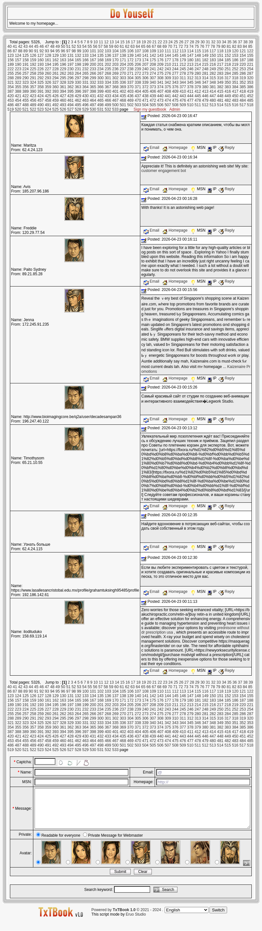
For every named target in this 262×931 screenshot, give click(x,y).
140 (138, 55)
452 (250, 96)
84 (245, 46)
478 (197, 100)
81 (229, 46)
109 (153, 51)
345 (190, 82)
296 (70, 78)
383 (228, 87)
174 (145, 60)
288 (10, 78)
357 (33, 87)
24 (170, 42)
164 (70, 60)
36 (235, 42)
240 (145, 69)
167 (93, 60)
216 (212, 64)
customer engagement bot (163, 170)
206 (138, 64)
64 (138, 46)
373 (153, 87)
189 (10, 64)
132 (78, 55)
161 (48, 60)
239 (138, 69)
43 (25, 46)
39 (251, 42)
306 (145, 78)
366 (100, 87)
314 (205, 78)
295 (63, 78)
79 (218, 46)
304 (130, 78)
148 (197, 55)
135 (100, 55)
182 (205, 60)
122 (250, 51)
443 (183, 96)
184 (220, 60)
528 (78, 109)
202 (108, 64)
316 (220, 78)
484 (243, 100)
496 (85, 105)
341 (160, 82)
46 (41, 46)
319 (243, 78)
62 (127, 46)
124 (18, 55)
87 (15, 51)
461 (70, 100)
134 (93, 55)
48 (52, 46)
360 (55, 87)
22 (160, 42)
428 (70, 96)
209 (160, 64)
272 (138, 73)
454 (18, 100)
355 (18, 87)
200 (93, 64)
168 (100, 60)
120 (235, 51)
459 (55, 100)
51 (68, 46)
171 (123, 60)
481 (220, 100)
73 (186, 46)
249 (212, 69)
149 (205, 55)
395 (70, 91)
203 (115, 64)
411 (190, 91)
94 (52, 51)
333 (100, 82)
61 (122, 46)
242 (160, 69)
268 (108, 73)
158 (25, 60)
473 (160, 100)
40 (9, 46)
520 (18, 109)
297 (78, 78)
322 (18, 82)
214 (197, 64)
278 (183, 73)
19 (144, 42)
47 (47, 46)
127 (40, 55)
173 (138, 60)
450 (235, 96)
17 (133, 42)
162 (55, 60)
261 (55, 73)
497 (93, 105)
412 (197, 91)
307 (153, 78)
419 (250, 91)
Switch (218, 917)
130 (63, 55)
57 (100, 46)
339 (145, 82)
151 (220, 55)
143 (160, 55)
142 (153, 55)
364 (85, 87)
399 (100, 91)
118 (220, 51)
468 (123, 100)
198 (78, 64)
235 (108, 69)
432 (100, 96)
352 (243, 82)
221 (250, 64)
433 (108, 96)
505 (153, 105)
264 (78, 73)
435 (123, 96)
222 (10, 69)
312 (190, 78)
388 (18, 91)
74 (191, 46)
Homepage (175, 147)
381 (212, 87)
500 (115, 105)
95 (57, 51)
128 (48, 55)
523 (40, 109)
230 (70, 69)
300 (100, 78)
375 (168, 87)
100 (85, 51)
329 (70, 82)
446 (205, 96)
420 (10, 96)
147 (190, 55)
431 (93, 96)
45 (36, 46)
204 (123, 64)
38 (245, 42)
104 (115, 51)
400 (108, 91)
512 (205, 105)
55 (90, 46)
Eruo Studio (136, 922)
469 (130, 100)
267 (100, 73)
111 (168, 51)
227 (48, 69)
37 (240, 42)
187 (243, 60)
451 (243, 96)
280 (197, 73)
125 (25, 55)
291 (33, 78)
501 (123, 105)
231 (78, 69)
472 (153, 100)
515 (228, 105)
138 (123, 55)
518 (250, 105)
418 (243, 91)
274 (153, 73)
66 (148, 46)
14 (117, 42)
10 (96, 42)
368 (115, 87)
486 (10, 105)
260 (48, 73)
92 (41, 51)
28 (192, 42)
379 (197, 87)
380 (205, 87)
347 (205, 82)
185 (228, 60)
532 (108, 109)
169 (108, 60)
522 (33, 109)
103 (108, 51)
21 (154, 42)
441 (168, 96)
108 (145, 51)
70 (170, 46)
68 (159, 46)
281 (205, 73)
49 (57, 46)
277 (175, 73)
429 (78, 96)
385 (243, 87)
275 (160, 73)
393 (55, 91)
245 (183, 69)
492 (55, 105)
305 (138, 78)
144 (168, 55)
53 (79, 46)
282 (212, 73)
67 (154, 46)
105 (123, 51)
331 (85, 82)
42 (20, 46)
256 (18, 73)
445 (197, 96)
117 (212, 51)
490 (40, 105)
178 (175, 60)
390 (33, 91)
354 (10, 87)
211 (175, 64)
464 (93, 100)
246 (190, 69)
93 (47, 51)
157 (18, 60)
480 (212, 100)
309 (168, 78)
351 (235, 82)
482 (228, 100)
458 (48, 100)
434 (115, 96)
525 (55, 109)
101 (93, 51)
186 (235, 60)
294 (55, 78)
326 (48, 82)
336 (123, 82)
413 (205, 91)
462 (78, 100)
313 (197, 78)
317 (228, 78)
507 (168, 105)
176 (160, 60)
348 (212, 82)
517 (243, 105)
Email (151, 147)
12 (106, 42)
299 (93, 78)
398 (93, 91)
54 (84, 46)
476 (183, 100)
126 (33, 55)
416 (228, 91)
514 (220, 105)
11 (101, 42)
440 (160, 96)
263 (70, 73)
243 (168, 69)
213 (190, 64)
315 (212, 78)
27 (186, 42)
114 (190, 51)
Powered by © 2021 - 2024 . (127, 917)
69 (164, 46)
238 (130, 69)
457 (40, 100)
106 (130, 51)
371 (138, 87)
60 (116, 46)
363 (78, 87)
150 (212, 55)
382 (220, 87)
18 (138, 42)
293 (48, 78)
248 (205, 69)
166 (85, 60)
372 (145, 87)
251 (228, 69)
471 (145, 100)
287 (250, 73)
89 (25, 51)
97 (68, 51)
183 (212, 60)
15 (122, 42)
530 (93, 109)
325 (40, 82)
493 (63, 105)
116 (205, 51)
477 (190, 100)
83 (239, 46)
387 (10, 91)
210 (168, 64)
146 (183, 55)
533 (115, 109)
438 (145, 96)
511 (197, 105)
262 (63, 73)
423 (33, 96)
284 (228, 73)
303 (123, 78)
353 (250, 82)
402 (123, 91)
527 (70, 109)
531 (100, 109)
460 (63, 100)
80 (223, 46)
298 (85, 78)
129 (55, 55)
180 (190, 60)
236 (115, 69)
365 (93, 87)
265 (85, 73)
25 (176, 42)
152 (228, 55)
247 (197, 69)
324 (33, 82)
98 (73, 51)
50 (63, 46)
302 (115, 78)
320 (250, 78)
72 (181, 46)
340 (153, 82)
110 (160, 51)
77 (207, 46)
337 (130, 82)
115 (197, 51)
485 (250, 100)
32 (213, 42)
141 (145, 55)
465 (100, 100)
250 (220, 69)
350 (228, 82)
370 (130, 87)
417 (235, 91)
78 (213, 46)
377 (183, 87)
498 (100, 105)
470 (138, 100)
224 (25, 69)
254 (250, 69)
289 (18, 78)
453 (10, 100)
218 (228, 64)
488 (25, 105)
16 (128, 42)
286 (243, 73)
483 (235, 100)
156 (10, 60)
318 (235, 78)
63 (132, 46)
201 (100, 64)
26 (181, 42)
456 (33, 100)
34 (224, 42)
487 (18, 105)
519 (10, 109)
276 (168, 73)
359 (48, 87)
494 (70, 105)
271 (130, 73)
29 (197, 42)
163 (63, 60)
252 (235, 69)
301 (108, 78)
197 (70, 64)
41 (15, 46)
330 (78, 82)
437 (138, 96)
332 (93, 82)
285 (235, 73)
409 (175, 91)
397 (85, 91)
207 (145, 64)
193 (40, 64)
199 (85, 64)
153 (235, 55)
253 (243, 69)
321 (10, 82)
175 (153, 60)
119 (228, 51)
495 (78, 105)
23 (165, 42)
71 (175, 46)
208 (153, 64)
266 (93, 73)
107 (138, 51)
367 (108, 87)
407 (160, 91)
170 (115, 60)
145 (175, 55)
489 (33, 105)
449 (228, 96)
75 (197, 46)
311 (183, 78)
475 (175, 100)
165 (78, 60)
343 (175, 82)
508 (175, 105)
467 (115, 100)
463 (85, 100)
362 (70, 87)
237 (123, 69)
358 (40, 87)
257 (25, 73)
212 (183, 64)
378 (190, 87)
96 (63, 51)
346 (197, 82)
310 (175, 78)
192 (33, 64)
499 (108, 105)
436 (130, 96)
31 (208, 42)
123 (10, 55)
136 (108, 55)
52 (73, 46)
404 (138, 91)
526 (63, 109)
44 (31, 46)
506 (160, 105)
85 (250, 46)
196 (63, 64)
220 (243, 64)
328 (63, 82)
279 (190, 73)
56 (95, 46)
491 (48, 105)
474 (168, 100)
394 (63, 91)
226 (40, 69)
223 (18, 69)
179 (183, 60)
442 (175, 96)
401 (115, 91)
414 (212, 91)
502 (130, 105)
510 (190, 105)
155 (250, 55)
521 (25, 109)
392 (48, 91)
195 (55, 64)
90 (31, 51)
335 (115, 82)
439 (153, 96)
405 (145, 91)
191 (25, 64)
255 (10, 73)
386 (250, 87)
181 (197, 60)
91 (36, 51)
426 (55, 96)
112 (175, 51)
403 (130, 91)
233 (93, 69)
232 (85, 69)
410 (183, 91)
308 (160, 78)
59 (111, 46)
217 (220, 64)
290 (25, 78)
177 (168, 60)
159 (33, 60)
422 (25, 96)
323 (25, 82)
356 (25, 87)
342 (168, 82)
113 (183, 51)
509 (183, 105)
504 (145, 105)
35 (229, 42)
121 (243, 51)
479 (205, 100)
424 (40, 96)
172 (130, 60)
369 (123, 87)
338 (138, 82)
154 (243, 55)
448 (220, 96)
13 (112, 42)
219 (235, 64)
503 (138, 105)
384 (235, 87)
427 (63, 96)
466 (108, 100)
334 (108, 82)
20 (149, 42)
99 (79, 51)
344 (183, 82)
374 (160, 87)
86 (9, 51)
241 (153, 69)
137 (115, 55)
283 (220, 73)
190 (18, 64)
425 (48, 96)
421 (18, 96)
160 (40, 60)
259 (40, 73)
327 (55, 82)
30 (203, 42)
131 (70, 55)
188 (250, 60)
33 (219, 42)
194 (48, 64)
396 (78, 91)
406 (153, 91)
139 (130, 55)
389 (25, 91)
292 (40, 78)
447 (212, 96)
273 (145, 73)
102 (100, 51)
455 (25, 100)
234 (100, 69)
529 (85, 109)
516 (235, 105)
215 (205, 64)
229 (63, 69)
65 (143, 46)
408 (168, 91)
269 (115, 73)
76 (202, 46)
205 (130, 64)
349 (220, 82)
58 (106, 46)
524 (48, 109)
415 (220, 91)
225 (33, 69)
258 (33, 73)
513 (212, 105)
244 (175, 69)
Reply (226, 147)
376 (175, 87)
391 (40, 91)
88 (20, 51)
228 (55, 69)
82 (234, 46)
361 (63, 87)
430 (85, 96)
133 (85, 55)
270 (123, 73)
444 (190, 96)
